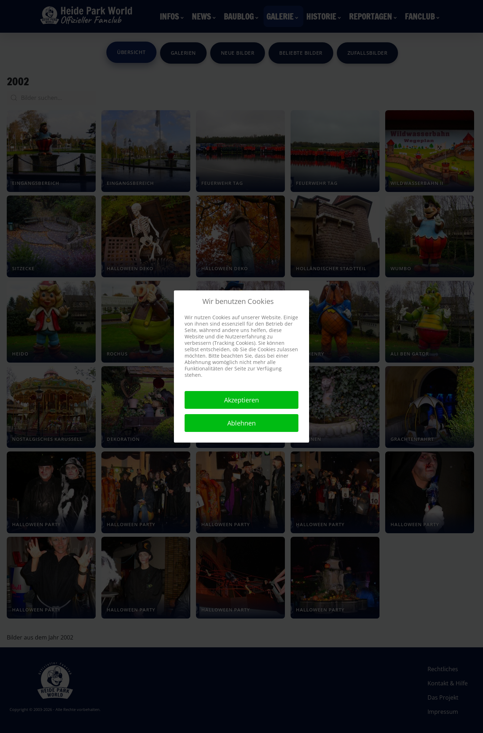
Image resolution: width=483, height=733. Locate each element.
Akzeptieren (241, 400)
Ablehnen (241, 423)
